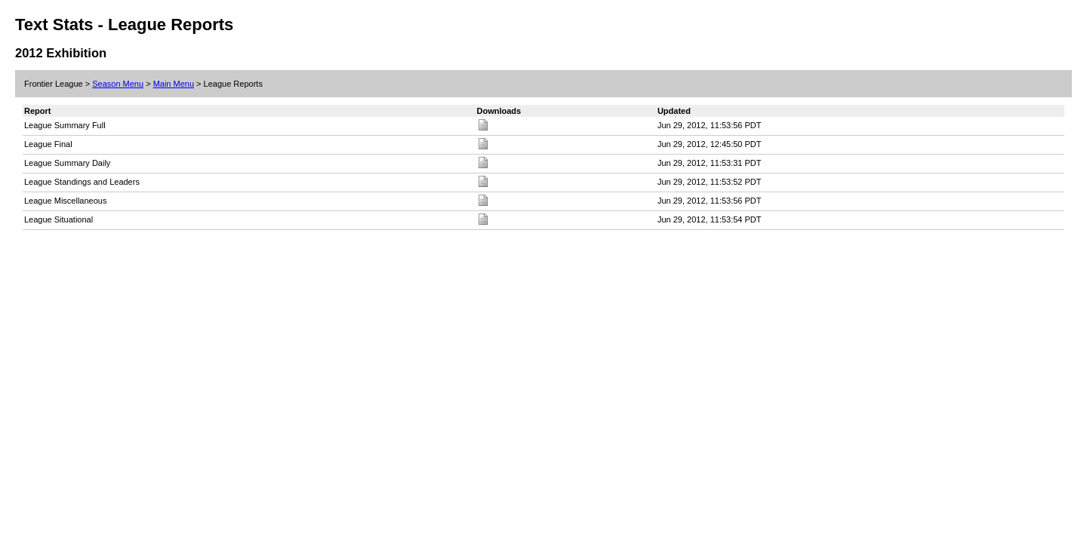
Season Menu (117, 83)
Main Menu (173, 83)
